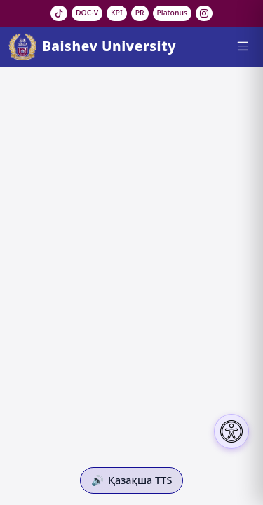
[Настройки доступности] (231, 431)
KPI (117, 13)
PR (139, 13)
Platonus (172, 13)
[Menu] (242, 46)
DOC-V (87, 13)
